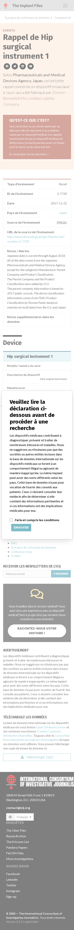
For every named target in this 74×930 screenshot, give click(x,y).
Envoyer (21, 527)
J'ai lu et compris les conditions (36, 520)
